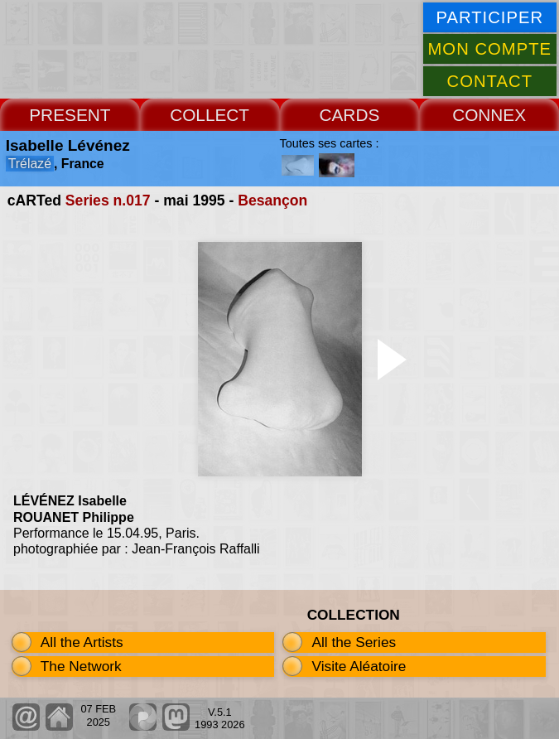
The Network (81, 666)
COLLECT (209, 114)
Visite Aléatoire (358, 666)
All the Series (353, 642)
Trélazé (29, 164)
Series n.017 (108, 200)
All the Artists (82, 642)
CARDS (349, 114)
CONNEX (489, 114)
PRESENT (69, 114)
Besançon (272, 200)
